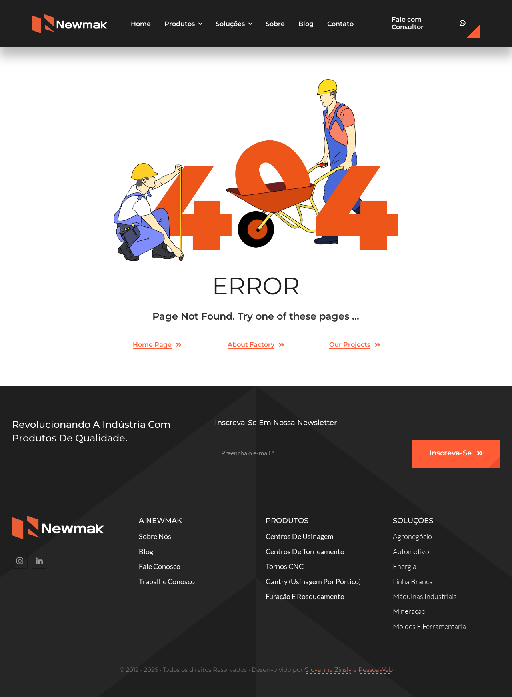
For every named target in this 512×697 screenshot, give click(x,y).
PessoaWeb (375, 669)
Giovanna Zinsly (328, 669)
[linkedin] (39, 561)
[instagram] (20, 561)
